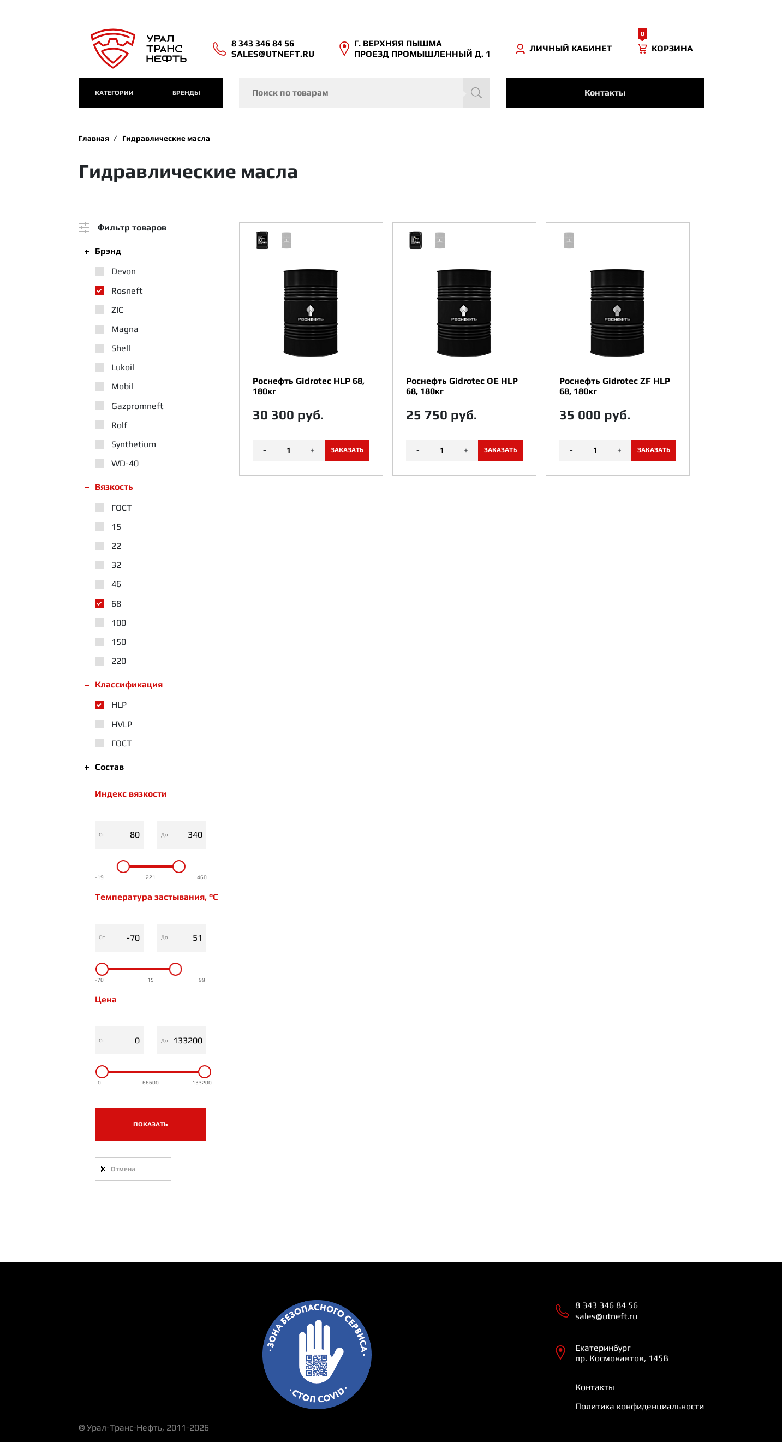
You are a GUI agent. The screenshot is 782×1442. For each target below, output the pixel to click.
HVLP (121, 724)
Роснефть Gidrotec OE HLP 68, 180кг (462, 386)
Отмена (123, 1169)
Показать (150, 1124)
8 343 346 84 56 (262, 43)
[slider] (122, 866)
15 (116, 526)
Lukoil (122, 367)
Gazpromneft (137, 406)
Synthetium (133, 444)
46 (116, 584)
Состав (109, 767)
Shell (120, 348)
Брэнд (108, 251)
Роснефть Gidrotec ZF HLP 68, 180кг (614, 386)
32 (116, 565)
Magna (125, 329)
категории (114, 93)
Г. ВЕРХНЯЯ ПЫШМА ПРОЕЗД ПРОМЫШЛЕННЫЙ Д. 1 (422, 48)
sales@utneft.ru (272, 54)
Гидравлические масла (166, 138)
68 (116, 603)
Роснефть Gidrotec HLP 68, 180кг (309, 386)
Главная (94, 138)
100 (118, 623)
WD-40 (125, 463)
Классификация (129, 684)
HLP (119, 704)
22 (116, 546)
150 (118, 642)
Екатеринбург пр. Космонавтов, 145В (621, 1353)
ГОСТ (121, 507)
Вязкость (114, 487)
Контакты (604, 92)
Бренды (186, 93)
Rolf (119, 425)
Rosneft (126, 291)
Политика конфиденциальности (639, 1406)
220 (118, 661)
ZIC (117, 310)
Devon (123, 271)
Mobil (122, 386)
